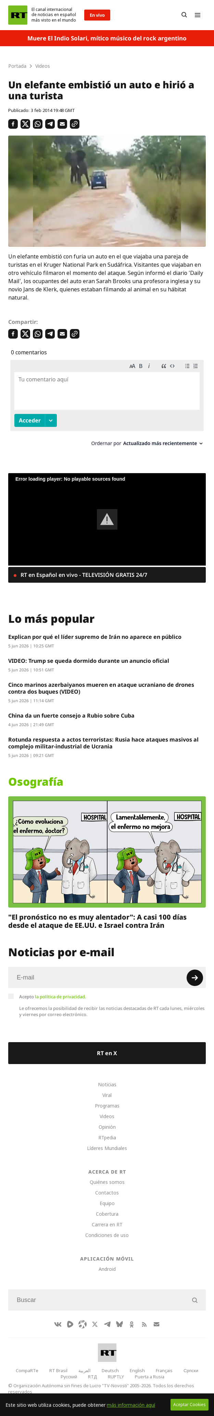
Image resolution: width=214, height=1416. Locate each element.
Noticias (107, 1084)
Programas (107, 1105)
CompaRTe (27, 1370)
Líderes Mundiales (107, 1148)
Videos (107, 1116)
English (137, 1370)
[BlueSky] (119, 1324)
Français (164, 1370)
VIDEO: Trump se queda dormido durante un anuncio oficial (88, 661)
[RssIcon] (144, 1324)
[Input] (107, 977)
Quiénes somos (107, 1182)
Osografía (35, 781)
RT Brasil (58, 1370)
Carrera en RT (107, 1224)
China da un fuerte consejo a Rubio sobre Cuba (71, 715)
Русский (69, 1376)
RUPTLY (116, 1376)
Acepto (52, 997)
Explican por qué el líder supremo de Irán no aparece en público (94, 637)
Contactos (107, 1192)
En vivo (97, 15)
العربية (84, 1370)
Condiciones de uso (107, 1235)
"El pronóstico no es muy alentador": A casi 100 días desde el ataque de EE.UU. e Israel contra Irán (97, 921)
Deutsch (110, 1370)
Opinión (107, 1126)
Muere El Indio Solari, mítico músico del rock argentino (107, 38)
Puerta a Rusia (149, 1376)
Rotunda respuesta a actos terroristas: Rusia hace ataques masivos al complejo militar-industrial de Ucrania (103, 743)
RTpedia (107, 1137)
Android (107, 1269)
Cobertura (107, 1213)
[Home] (17, 15)
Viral (107, 1095)
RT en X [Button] (107, 1053)
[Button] (184, 15)
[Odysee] (82, 1324)
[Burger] (197, 15)
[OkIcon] (131, 1324)
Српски (191, 1370)
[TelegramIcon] (107, 1324)
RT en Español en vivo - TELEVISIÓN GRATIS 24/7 (83, 575)
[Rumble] (70, 1324)
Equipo (107, 1203)
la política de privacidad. (60, 997)
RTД (92, 1376)
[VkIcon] (57, 1324)
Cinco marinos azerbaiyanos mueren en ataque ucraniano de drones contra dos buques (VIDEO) (101, 688)
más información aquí (131, 1404)
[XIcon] (94, 1324)
